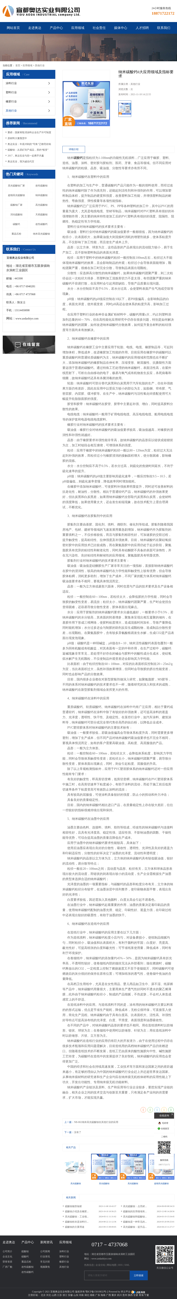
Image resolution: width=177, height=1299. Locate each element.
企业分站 (100, 1265)
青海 (141, 1295)
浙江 (65, 1295)
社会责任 (99, 28)
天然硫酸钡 (41, 214)
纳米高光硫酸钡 (41, 234)
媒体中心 (120, 28)
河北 (48, 1295)
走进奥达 (34, 28)
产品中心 (56, 28)
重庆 (113, 1295)
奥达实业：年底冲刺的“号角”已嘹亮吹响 (29, 144)
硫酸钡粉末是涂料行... (77, 1222)
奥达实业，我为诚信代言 (21, 161)
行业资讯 (45, 1256)
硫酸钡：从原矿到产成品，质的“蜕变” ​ (28, 150)
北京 (43, 1295)
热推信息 (89, 1265)
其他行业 (40, 65)
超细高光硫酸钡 (16, 195)
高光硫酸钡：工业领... (77, 1216)
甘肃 (135, 1295)
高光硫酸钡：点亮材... (135, 1206)
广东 (97, 1295)
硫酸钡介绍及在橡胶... (77, 1211)
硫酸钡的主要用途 (74, 1227)
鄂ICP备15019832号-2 (96, 1291)
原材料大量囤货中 (17, 138)
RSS (120, 1265)
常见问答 (45, 1261)
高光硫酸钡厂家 (16, 185)
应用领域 (77, 28)
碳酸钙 (16, 224)
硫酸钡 (25, 1251)
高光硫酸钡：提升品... (135, 1227)
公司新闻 (45, 1251)
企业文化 (7, 1256)
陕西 (130, 1295)
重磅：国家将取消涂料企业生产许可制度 (29, 132)
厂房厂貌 (7, 1267)
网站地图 (112, 1265)
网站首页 (13, 28)
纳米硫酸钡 (41, 195)
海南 (103, 1295)
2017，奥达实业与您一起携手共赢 (26, 155)
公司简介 (7, 1251)
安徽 (70, 1295)
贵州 (124, 1295)
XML (127, 1265)
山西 (54, 1295)
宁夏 (146, 1295)
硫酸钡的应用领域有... (135, 1211)
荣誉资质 (7, 1261)
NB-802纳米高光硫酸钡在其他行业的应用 (96, 1122)
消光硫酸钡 (16, 214)
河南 (81, 1295)
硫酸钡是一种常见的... (135, 1222)
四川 (119, 1295)
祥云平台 (126, 1291)
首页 (17, 65)
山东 (75, 1295)
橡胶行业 (11, 101)
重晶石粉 (16, 234)
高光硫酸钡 (41, 205)
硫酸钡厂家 (16, 205)
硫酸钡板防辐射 (73, 1206)
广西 (108, 1295)
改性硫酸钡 (41, 185)
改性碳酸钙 (41, 224)
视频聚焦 (45, 1267)
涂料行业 (11, 83)
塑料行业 (11, 92)
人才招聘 (142, 28)
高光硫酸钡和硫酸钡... (135, 1216)
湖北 (86, 1295)
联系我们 (163, 28)
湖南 (92, 1295)
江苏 (59, 1295)
